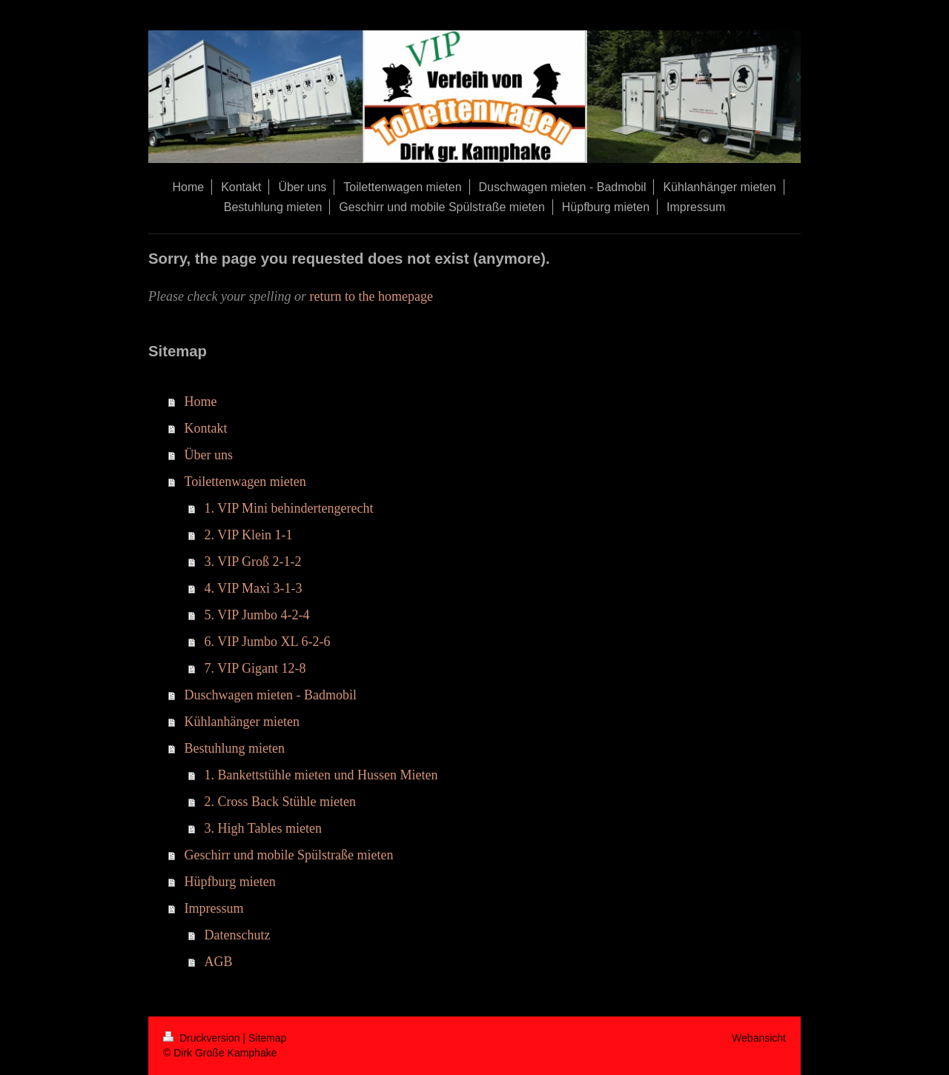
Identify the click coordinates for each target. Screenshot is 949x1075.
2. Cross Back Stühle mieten (280, 801)
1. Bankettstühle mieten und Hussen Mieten (321, 775)
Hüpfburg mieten (230, 881)
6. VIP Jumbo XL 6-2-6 (268, 641)
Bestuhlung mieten (235, 748)
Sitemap (267, 1038)
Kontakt (206, 428)
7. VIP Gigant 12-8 (255, 668)
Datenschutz (238, 935)
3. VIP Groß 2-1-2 (253, 561)
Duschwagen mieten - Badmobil (271, 695)
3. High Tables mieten (263, 828)
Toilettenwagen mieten (245, 481)
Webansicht (759, 1038)
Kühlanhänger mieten (242, 721)
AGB (219, 961)
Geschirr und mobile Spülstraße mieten (289, 855)
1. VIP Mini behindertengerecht (289, 508)
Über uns (209, 454)
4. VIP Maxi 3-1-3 (253, 588)
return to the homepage (370, 296)
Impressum (214, 908)
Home (201, 401)
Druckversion (202, 1038)
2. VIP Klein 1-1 (249, 534)
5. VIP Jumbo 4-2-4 (257, 615)
